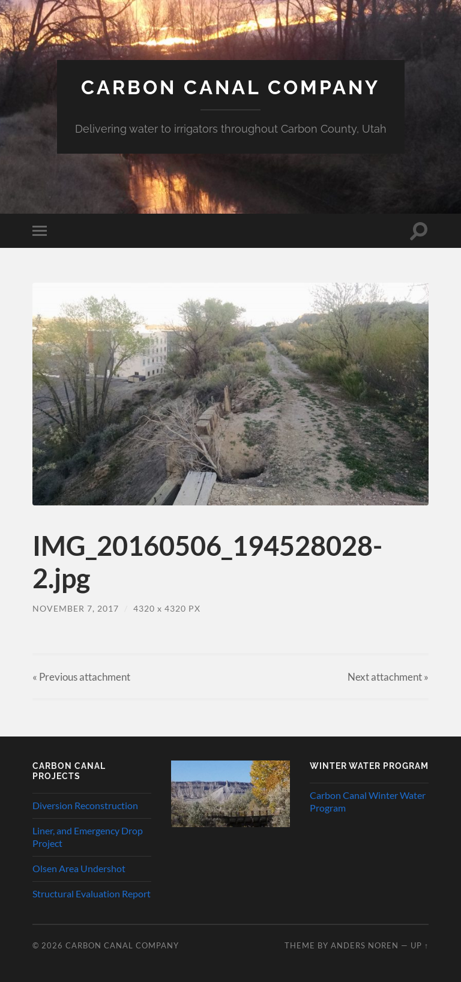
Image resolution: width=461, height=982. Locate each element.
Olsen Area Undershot (78, 868)
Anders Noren (365, 945)
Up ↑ (420, 945)
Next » (388, 676)
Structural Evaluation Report (91, 893)
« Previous (81, 676)
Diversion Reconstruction (85, 805)
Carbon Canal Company (230, 87)
